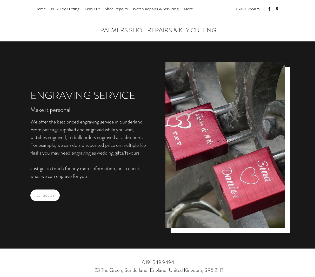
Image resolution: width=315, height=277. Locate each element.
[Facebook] (269, 9)
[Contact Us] (45, 195)
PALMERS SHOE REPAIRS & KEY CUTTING (159, 30)
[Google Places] (277, 9)
